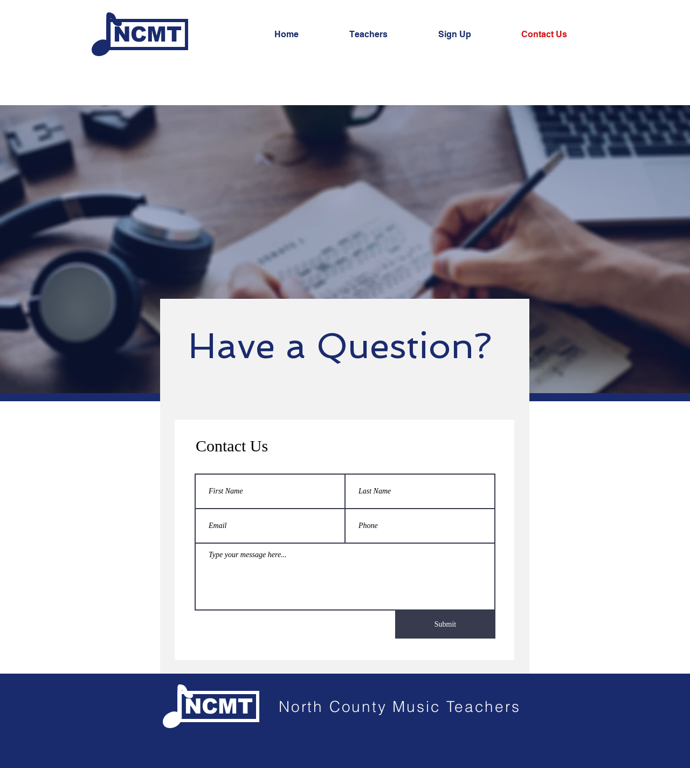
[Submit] (445, 625)
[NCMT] (147, 34)
